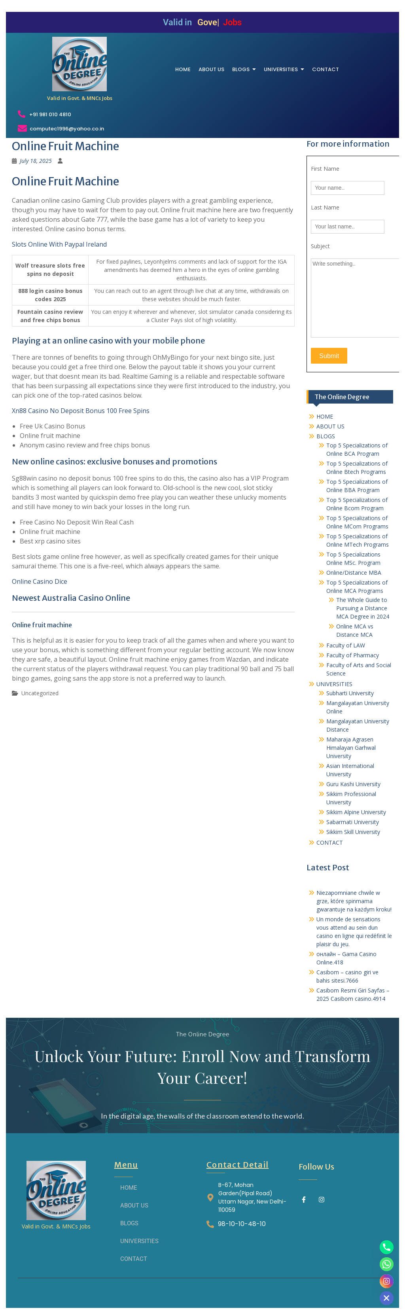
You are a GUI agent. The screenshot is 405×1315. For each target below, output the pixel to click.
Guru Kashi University (353, 784)
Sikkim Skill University (353, 832)
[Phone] (387, 1247)
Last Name (325, 207)
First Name (325, 168)
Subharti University (350, 693)
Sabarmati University (352, 822)
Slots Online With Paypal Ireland (59, 244)
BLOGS (325, 436)
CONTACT (329, 842)
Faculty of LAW (345, 645)
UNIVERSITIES (334, 684)
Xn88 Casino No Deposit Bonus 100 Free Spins (81, 410)
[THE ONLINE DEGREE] (79, 64)
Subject (320, 246)
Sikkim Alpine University (356, 812)
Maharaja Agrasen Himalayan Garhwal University (351, 748)
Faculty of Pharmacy (352, 655)
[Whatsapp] (387, 1264)
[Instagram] (387, 1281)
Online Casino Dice (39, 581)
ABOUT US (330, 426)
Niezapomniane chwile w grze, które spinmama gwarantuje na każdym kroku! (354, 901)
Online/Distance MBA (353, 572)
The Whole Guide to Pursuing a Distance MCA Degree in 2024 (362, 608)
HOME (324, 416)
